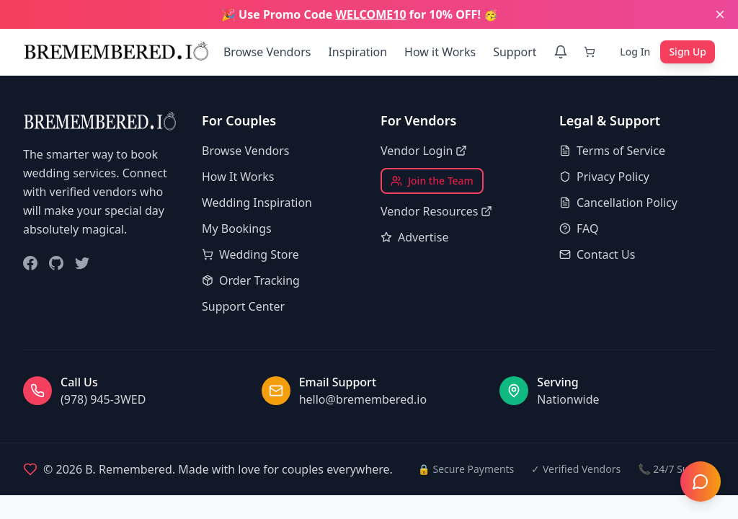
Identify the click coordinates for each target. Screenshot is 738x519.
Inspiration (357, 52)
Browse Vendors (267, 52)
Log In (635, 51)
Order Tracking (251, 280)
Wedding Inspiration (257, 202)
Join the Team (432, 180)
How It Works (238, 177)
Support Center (243, 306)
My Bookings (237, 228)
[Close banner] (719, 14)
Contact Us (597, 254)
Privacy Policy (604, 177)
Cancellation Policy (618, 202)
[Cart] (592, 52)
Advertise (414, 237)
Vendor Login (424, 151)
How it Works (440, 52)
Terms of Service (612, 151)
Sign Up (687, 51)
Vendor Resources (436, 211)
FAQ (578, 228)
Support (514, 52)
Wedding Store (250, 254)
